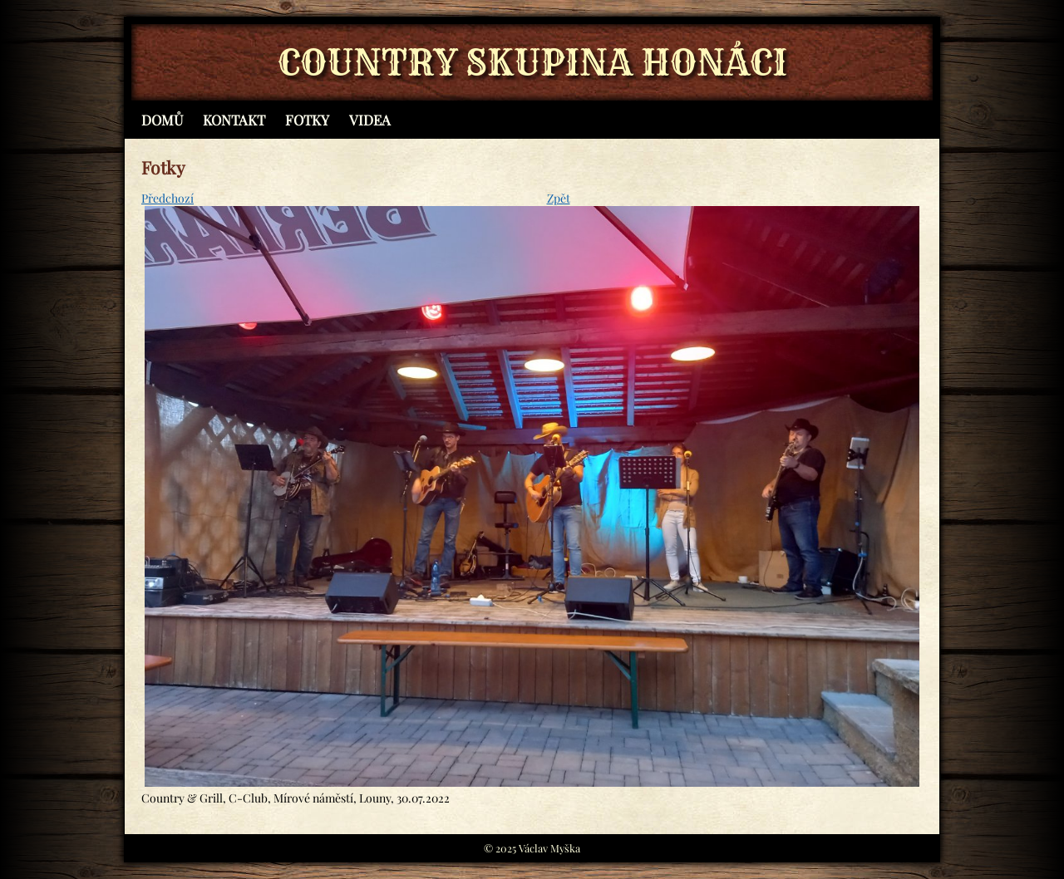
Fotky (307, 119)
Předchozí (167, 198)
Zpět (558, 198)
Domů (162, 119)
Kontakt (234, 119)
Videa (370, 119)
